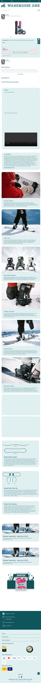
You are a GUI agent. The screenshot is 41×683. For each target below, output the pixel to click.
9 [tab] (23, 37)
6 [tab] (18, 37)
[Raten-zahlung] (34, 658)
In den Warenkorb (20, 52)
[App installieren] (7, 626)
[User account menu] (39, 1)
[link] (19, 677)
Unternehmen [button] (20, 636)
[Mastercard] (9, 658)
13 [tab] (30, 37)
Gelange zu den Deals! (7, 539)
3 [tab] (14, 37)
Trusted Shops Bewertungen (10, 82)
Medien (6, 90)
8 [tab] (22, 37)
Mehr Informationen (8, 55)
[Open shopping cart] (29, 1)
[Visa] (14, 658)
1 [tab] (10, 37)
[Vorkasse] (4, 662)
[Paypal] (19, 658)
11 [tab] (27, 37)
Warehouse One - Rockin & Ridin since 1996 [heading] (20, 679)
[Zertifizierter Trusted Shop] (11, 649)
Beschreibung (5, 67)
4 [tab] (15, 37)
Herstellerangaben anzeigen (9, 167)
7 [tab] (20, 37)
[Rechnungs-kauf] (24, 658)
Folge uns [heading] (20, 674)
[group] (20, 614)
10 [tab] (25, 37)
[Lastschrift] (29, 658)
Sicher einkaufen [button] (20, 640)
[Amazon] (4, 658)
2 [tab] (12, 37)
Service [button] (20, 633)
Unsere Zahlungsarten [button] (7, 654)
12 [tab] (28, 37)
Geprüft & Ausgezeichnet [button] (7, 643)
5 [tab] (17, 37)
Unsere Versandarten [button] (7, 665)
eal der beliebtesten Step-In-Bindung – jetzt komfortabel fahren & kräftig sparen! (18, 538)
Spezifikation (5, 78)
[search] (19, 10)
